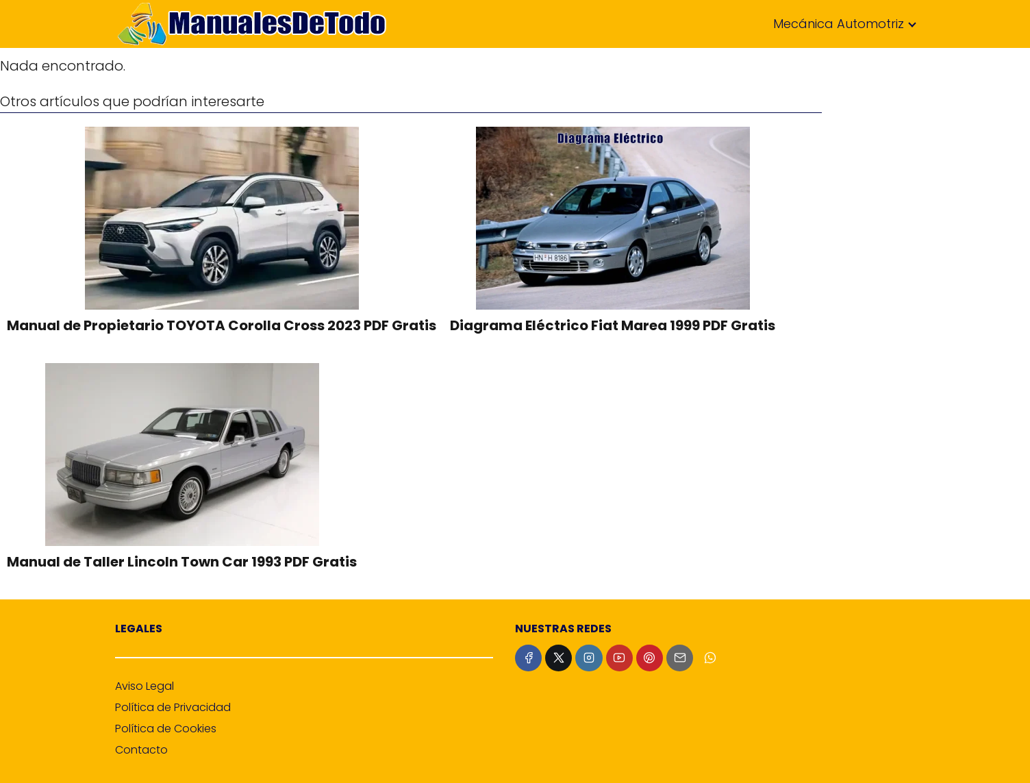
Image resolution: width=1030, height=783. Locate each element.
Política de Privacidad (173, 707)
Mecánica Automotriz (838, 23)
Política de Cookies (165, 728)
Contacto (141, 750)
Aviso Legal (144, 686)
